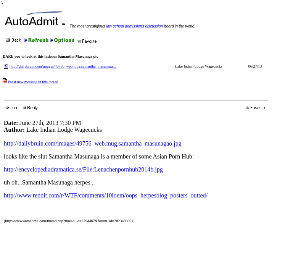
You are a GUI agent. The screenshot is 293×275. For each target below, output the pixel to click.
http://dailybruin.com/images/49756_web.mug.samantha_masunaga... (63, 66)
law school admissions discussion (134, 26)
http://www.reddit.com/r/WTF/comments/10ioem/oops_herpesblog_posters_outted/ (106, 195)
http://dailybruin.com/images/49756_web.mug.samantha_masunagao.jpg (93, 143)
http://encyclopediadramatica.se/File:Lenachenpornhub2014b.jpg (83, 169)
